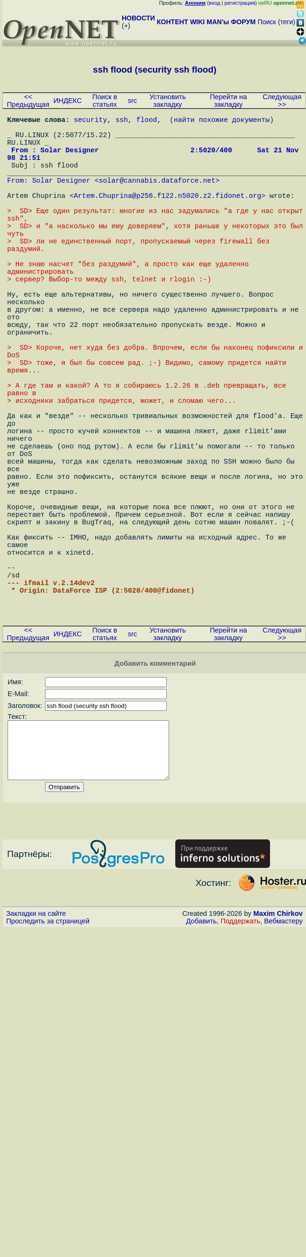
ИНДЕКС (68, 100)
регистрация (240, 3)
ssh (122, 121)
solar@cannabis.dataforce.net (157, 197)
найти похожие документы (222, 121)
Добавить (201, 1056)
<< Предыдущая (28, 100)
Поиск (267, 22)
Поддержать (241, 1056)
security (90, 121)
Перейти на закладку (228, 100)
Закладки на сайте (36, 1048)
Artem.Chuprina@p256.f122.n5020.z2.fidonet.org (167, 216)
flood (146, 121)
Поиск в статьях (104, 100)
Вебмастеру (283, 1056)
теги (286, 22)
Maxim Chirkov (278, 1048)
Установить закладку (167, 100)
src (132, 100)
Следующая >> (281, 100)
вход (214, 3)
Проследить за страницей (48, 1056)
